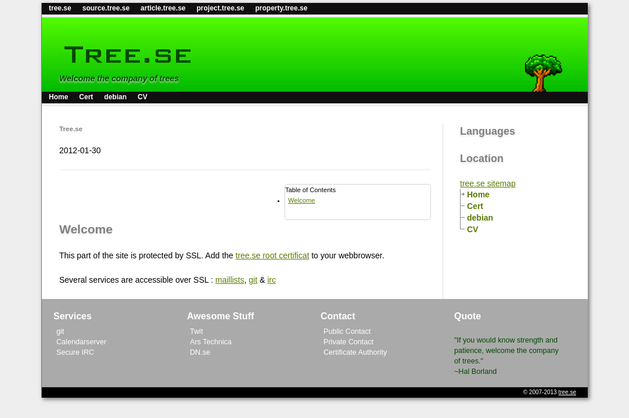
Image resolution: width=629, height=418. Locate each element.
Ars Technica (211, 342)
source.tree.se (106, 8)
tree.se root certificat (273, 255)
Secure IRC (75, 352)
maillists (230, 279)
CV (143, 97)
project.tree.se (220, 8)
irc (271, 279)
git (253, 279)
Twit (196, 331)
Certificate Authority (355, 352)
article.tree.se (163, 8)
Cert (86, 97)
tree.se (60, 8)
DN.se (200, 352)
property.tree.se (282, 8)
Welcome (301, 200)
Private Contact (348, 342)
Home (58, 97)
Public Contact (347, 331)
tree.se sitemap (488, 183)
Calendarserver (81, 342)
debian (115, 97)
